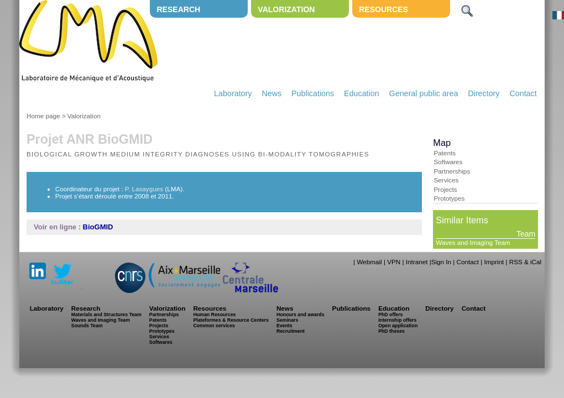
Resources (383, 9)
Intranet (417, 261)
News (271, 93)
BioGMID (98, 227)
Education (361, 93)
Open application (397, 325)
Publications (312, 93)
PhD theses (391, 331)
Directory (483, 93)
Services (446, 180)
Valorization (286, 9)
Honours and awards (300, 314)
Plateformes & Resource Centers (230, 320)
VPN (393, 261)
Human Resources (214, 314)
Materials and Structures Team (106, 314)
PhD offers (390, 314)
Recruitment (290, 331)
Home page (43, 115)
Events (284, 325)
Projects (445, 189)
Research (178, 9)
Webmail (369, 261)
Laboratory (233, 93)
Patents (445, 152)
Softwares (448, 161)
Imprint (494, 261)
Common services (214, 325)
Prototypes (449, 198)
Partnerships (452, 171)
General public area (423, 93)
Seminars (287, 320)
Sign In (441, 261)
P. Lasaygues (144, 188)
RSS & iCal (525, 261)
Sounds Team (87, 325)
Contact (522, 93)
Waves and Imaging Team (473, 242)
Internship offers (397, 320)
